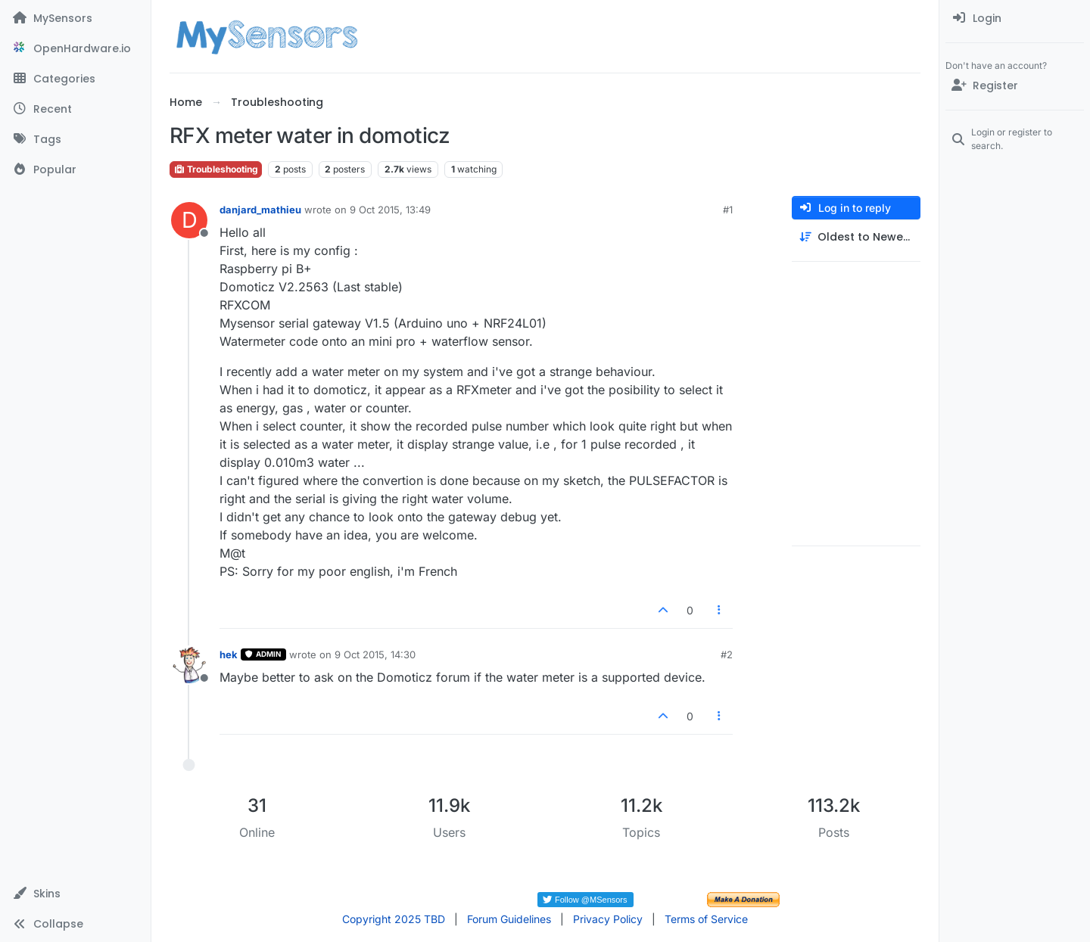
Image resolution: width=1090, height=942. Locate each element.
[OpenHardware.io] (75, 48)
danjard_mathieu (260, 210)
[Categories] (75, 79)
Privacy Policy (608, 918)
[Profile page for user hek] (189, 665)
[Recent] (75, 109)
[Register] (1014, 85)
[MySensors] (75, 18)
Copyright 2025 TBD (393, 918)
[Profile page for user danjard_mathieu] (189, 220)
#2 (727, 654)
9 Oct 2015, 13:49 (390, 210)
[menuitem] (1014, 18)
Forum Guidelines (509, 918)
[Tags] (75, 139)
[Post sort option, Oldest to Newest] (856, 237)
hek (229, 654)
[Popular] (75, 169)
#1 (728, 210)
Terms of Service (706, 918)
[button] (75, 893)
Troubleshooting (215, 169)
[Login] (1014, 18)
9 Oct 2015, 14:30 (375, 654)
